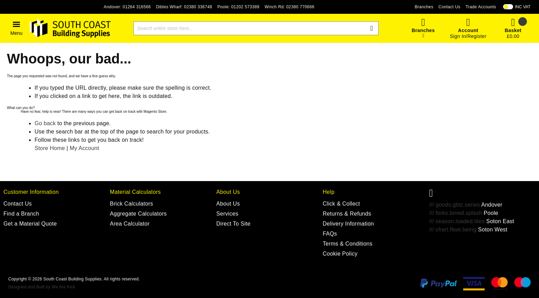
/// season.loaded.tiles (457, 221)
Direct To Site (233, 224)
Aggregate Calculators (138, 214)
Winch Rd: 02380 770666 (289, 6)
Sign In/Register (468, 36)
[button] (16, 28)
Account (468, 30)
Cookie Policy (340, 254)
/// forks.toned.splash (455, 213)
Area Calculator (130, 224)
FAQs (330, 234)
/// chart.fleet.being (452, 229)
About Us (228, 204)
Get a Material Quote (30, 224)
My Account (84, 148)
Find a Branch (21, 214)
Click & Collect (341, 204)
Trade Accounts (480, 6)
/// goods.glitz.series (454, 205)
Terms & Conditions (347, 244)
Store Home (50, 148)
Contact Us (449, 6)
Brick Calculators (131, 204)
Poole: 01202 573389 (238, 6)
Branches (424, 6)
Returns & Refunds (347, 214)
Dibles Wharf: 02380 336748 (184, 6)
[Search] (371, 28)
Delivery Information (348, 224)
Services (227, 214)
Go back (45, 123)
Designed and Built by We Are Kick (41, 287)
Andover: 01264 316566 (127, 6)
